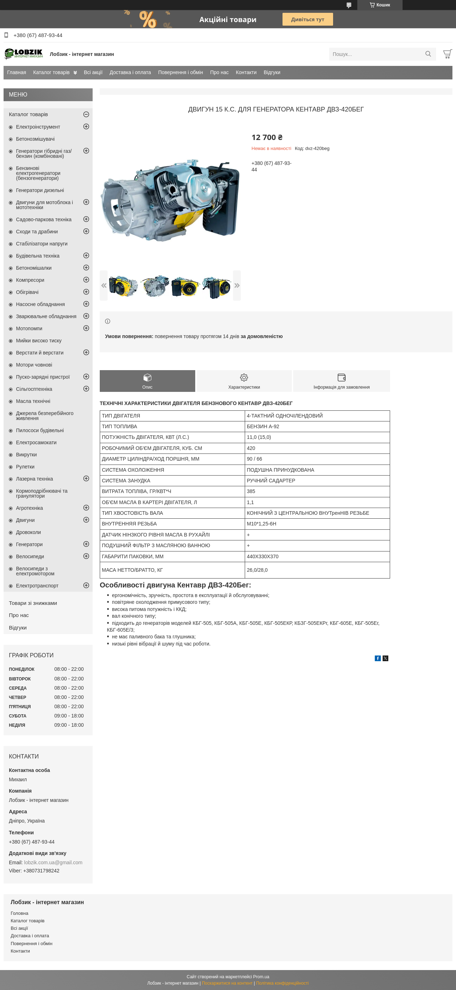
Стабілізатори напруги (42, 244)
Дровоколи (28, 532)
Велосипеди (30, 556)
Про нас (219, 72)
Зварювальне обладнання (46, 316)
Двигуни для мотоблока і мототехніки (44, 204)
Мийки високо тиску (39, 340)
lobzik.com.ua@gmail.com (53, 862)
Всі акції (93, 72)
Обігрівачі (27, 292)
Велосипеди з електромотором (35, 571)
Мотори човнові (34, 365)
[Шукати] (428, 54)
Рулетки (25, 467)
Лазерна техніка (34, 479)
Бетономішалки (34, 268)
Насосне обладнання (40, 304)
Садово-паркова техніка (44, 219)
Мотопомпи (29, 328)
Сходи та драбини (37, 231)
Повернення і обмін (180, 72)
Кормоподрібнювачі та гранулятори (42, 493)
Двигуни (25, 520)
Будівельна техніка (37, 256)
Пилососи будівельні (40, 430)
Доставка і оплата (130, 72)
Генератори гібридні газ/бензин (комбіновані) (44, 153)
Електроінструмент (38, 127)
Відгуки (272, 72)
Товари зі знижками (33, 603)
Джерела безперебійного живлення (44, 415)
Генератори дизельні (40, 190)
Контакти (246, 72)
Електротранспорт (37, 586)
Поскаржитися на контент (227, 983)
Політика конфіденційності (282, 983)
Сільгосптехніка (34, 389)
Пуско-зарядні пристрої (43, 377)
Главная (16, 72)
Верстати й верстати (39, 353)
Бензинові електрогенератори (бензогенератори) (38, 173)
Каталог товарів (51, 72)
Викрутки (26, 454)
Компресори (30, 280)
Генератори (29, 544)
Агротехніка (29, 508)
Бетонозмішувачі (35, 139)
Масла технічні (33, 401)
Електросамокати (36, 442)
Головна (19, 913)
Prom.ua (261, 976)
